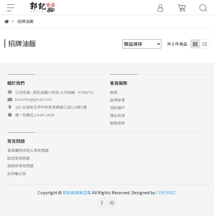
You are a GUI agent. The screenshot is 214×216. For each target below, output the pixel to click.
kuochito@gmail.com (33, 99)
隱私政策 (117, 115)
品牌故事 (117, 99)
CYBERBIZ (166, 192)
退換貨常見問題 (20, 165)
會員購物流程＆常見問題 (28, 150)
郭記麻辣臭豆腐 (77, 192)
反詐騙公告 (16, 173)
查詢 (113, 92)
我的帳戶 (117, 107)
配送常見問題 (18, 158)
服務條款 (117, 123)
